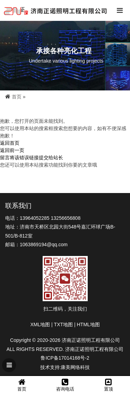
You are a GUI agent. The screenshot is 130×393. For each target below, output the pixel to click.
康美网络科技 (75, 367)
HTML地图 (88, 324)
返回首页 (9, 143)
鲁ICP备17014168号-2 (65, 358)
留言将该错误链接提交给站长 (31, 157)
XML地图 (40, 324)
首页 (16, 96)
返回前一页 (12, 150)
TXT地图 (63, 324)
